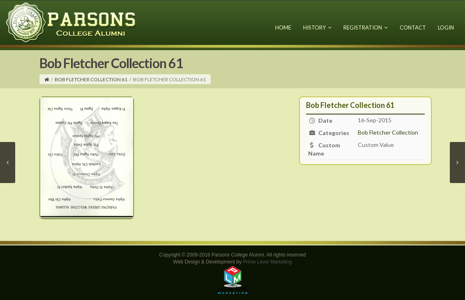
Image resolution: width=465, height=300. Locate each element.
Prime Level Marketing (267, 262)
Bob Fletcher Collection (388, 132)
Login (446, 27)
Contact (413, 27)
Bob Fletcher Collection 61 (91, 79)
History (317, 27)
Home (283, 27)
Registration (365, 27)
